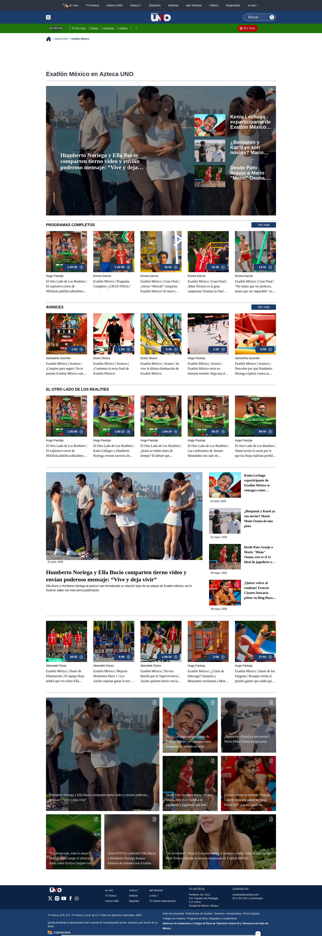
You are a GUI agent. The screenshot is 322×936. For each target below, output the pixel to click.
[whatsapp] (77, 899)
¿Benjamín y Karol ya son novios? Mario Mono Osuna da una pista (248, 147)
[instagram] (57, 899)
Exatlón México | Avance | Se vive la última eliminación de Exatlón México (159, 368)
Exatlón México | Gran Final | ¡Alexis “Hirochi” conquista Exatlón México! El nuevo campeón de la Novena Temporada (159, 287)
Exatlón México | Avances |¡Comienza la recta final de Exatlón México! (111, 368)
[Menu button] (62, 17)
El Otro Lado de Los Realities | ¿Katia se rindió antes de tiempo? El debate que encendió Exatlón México (160, 451)
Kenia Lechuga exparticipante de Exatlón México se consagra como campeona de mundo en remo (250, 122)
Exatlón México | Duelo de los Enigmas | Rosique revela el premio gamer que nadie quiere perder (255, 676)
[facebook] (70, 899)
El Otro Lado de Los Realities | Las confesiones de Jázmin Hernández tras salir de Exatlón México (208, 451)
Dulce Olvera (101, 358)
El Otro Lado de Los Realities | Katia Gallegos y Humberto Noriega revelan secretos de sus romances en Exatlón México (113, 451)
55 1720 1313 (239, 898)
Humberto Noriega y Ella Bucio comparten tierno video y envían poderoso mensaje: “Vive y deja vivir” (100, 161)
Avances (54, 307)
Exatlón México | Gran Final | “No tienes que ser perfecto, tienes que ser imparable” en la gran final (255, 287)
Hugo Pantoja (54, 276)
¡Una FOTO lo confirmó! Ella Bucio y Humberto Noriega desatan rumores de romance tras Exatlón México (132, 858)
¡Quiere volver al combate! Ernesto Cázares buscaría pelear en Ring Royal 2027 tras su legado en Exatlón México (259, 590)
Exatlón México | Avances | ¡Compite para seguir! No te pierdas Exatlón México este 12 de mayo (64, 369)
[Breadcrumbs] (50, 39)
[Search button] (272, 17)
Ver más (264, 225)
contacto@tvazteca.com (245, 894)
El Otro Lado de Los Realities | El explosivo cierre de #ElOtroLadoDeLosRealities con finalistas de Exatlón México (66, 287)
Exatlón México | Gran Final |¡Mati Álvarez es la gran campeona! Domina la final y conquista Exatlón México (207, 287)
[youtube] (63, 899)
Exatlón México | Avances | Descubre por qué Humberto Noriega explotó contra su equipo (253, 369)
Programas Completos (70, 225)
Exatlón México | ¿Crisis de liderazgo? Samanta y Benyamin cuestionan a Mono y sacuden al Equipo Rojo (207, 676)
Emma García (102, 276)
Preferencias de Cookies (199, 913)
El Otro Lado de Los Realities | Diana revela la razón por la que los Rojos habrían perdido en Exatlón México (255, 451)
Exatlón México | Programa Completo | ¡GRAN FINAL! (111, 284)
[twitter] (50, 899)
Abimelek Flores (56, 665)
